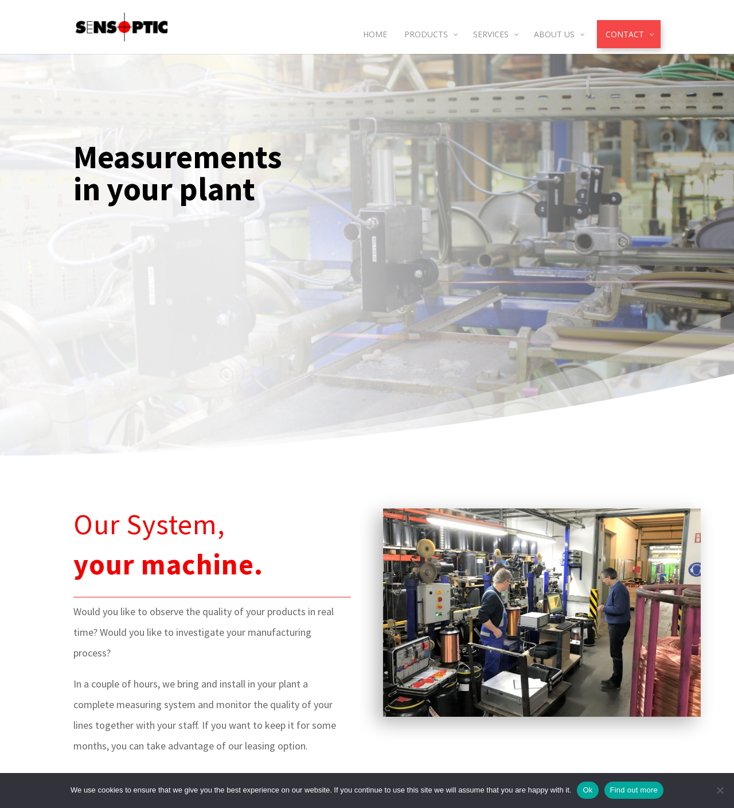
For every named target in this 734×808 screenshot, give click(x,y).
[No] (719, 790)
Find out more (634, 790)
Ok (587, 790)
